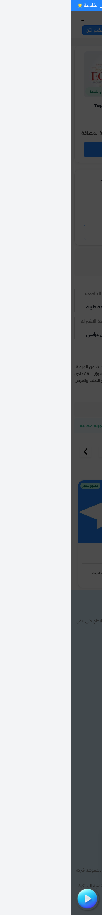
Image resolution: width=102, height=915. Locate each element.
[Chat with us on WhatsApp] (88, 901)
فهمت (67, 871)
